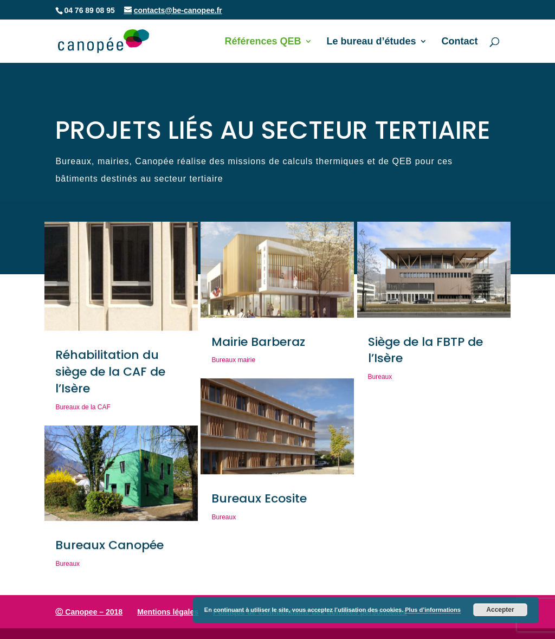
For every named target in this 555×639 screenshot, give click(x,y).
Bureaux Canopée (109, 548)
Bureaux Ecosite (259, 501)
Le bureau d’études (371, 42)
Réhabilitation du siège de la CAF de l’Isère (110, 375)
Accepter (500, 610)
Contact (460, 42)
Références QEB (262, 42)
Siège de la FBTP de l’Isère (425, 353)
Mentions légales (167, 612)
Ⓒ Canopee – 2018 (88, 612)
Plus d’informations (433, 609)
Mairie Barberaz (258, 344)
